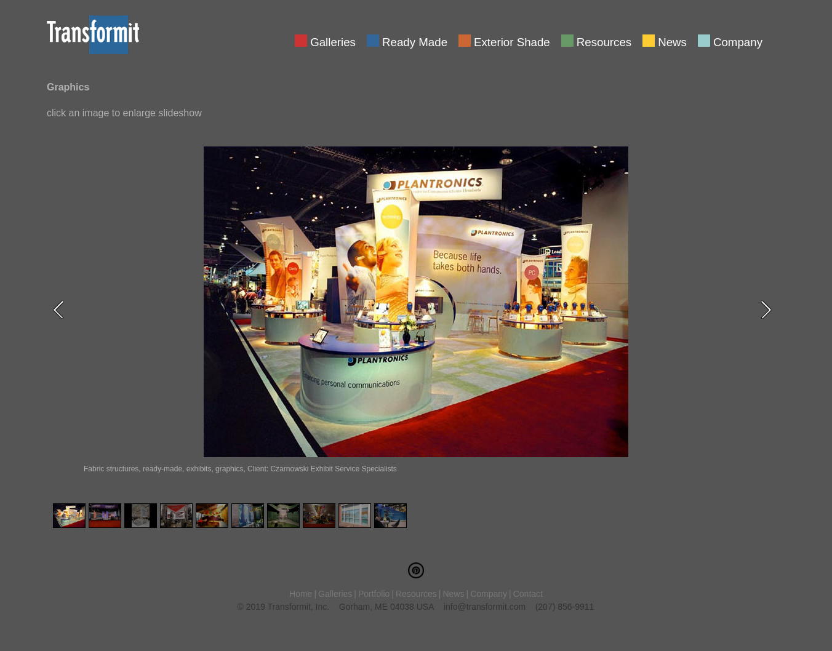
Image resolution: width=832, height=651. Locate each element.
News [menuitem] (672, 41)
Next (770, 309)
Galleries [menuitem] (333, 41)
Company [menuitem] (737, 41)
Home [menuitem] (300, 593)
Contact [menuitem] (528, 593)
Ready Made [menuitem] (414, 41)
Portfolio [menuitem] (374, 593)
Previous (62, 309)
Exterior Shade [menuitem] (512, 41)
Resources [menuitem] (604, 41)
